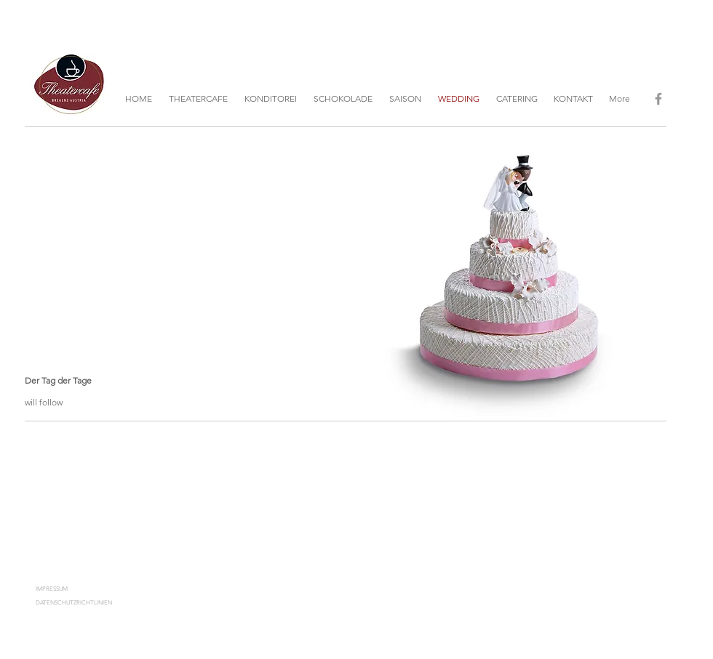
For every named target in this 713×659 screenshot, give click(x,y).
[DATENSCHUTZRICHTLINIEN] (88, 603)
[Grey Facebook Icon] (658, 99)
